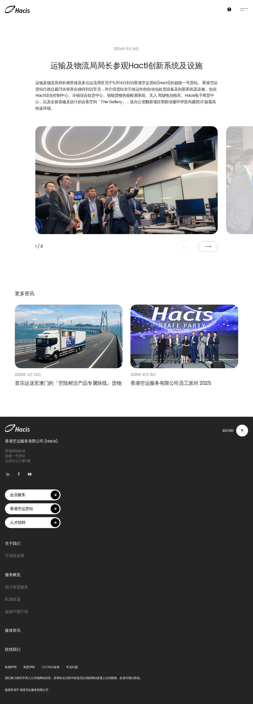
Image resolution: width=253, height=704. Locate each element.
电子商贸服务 (16, 587)
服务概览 (12, 575)
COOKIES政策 (50, 667)
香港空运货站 (35, 508)
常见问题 (72, 667)
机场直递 (12, 599)
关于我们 (12, 543)
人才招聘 (35, 522)
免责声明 (29, 667)
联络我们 (12, 649)
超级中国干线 (16, 611)
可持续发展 (14, 555)
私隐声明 (10, 667)
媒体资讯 (12, 630)
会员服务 (35, 494)
